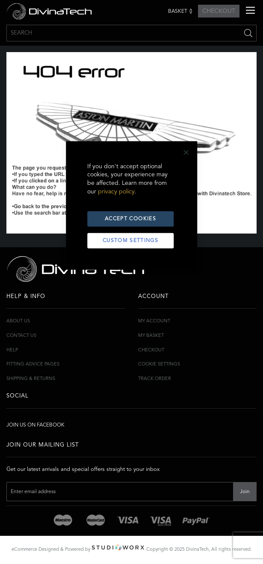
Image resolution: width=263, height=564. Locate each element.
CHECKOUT (218, 11)
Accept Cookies (130, 219)
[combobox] (131, 33)
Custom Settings (130, 240)
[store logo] (49, 11)
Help (12, 350)
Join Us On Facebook (35, 425)
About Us (18, 321)
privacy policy (116, 192)
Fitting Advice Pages (32, 364)
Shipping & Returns (30, 379)
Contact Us (21, 335)
